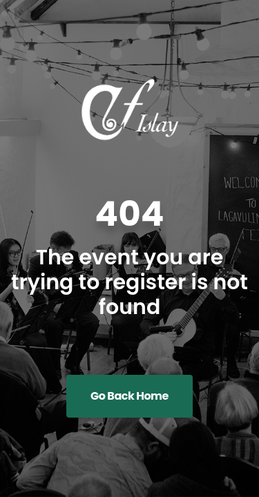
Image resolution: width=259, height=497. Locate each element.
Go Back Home (129, 396)
